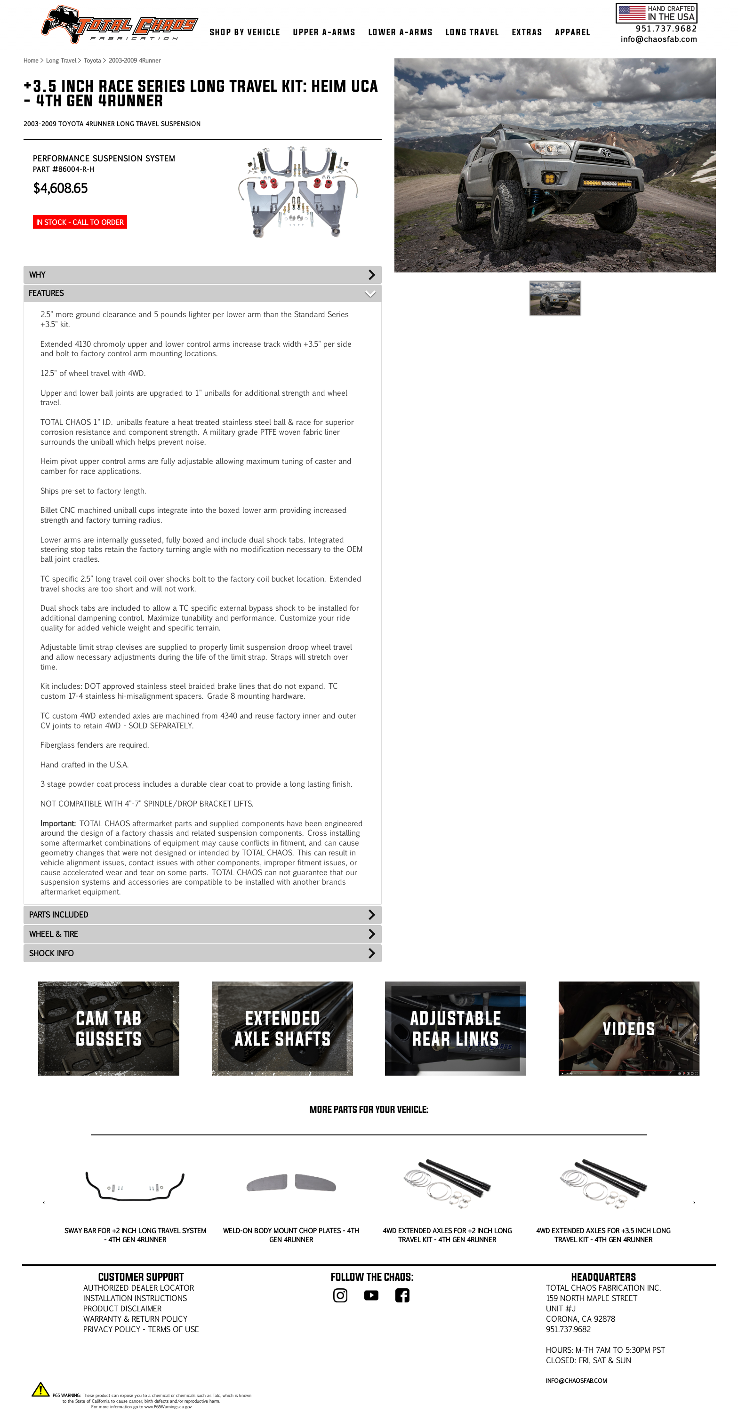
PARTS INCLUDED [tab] (58, 914)
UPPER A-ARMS (324, 32)
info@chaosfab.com (659, 39)
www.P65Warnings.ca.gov (168, 1406)
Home (31, 60)
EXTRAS (527, 32)
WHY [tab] (37, 274)
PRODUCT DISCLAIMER (122, 1308)
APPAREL (573, 32)
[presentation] (44, 1202)
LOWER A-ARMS (401, 32)
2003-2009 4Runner (134, 60)
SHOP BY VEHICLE (245, 32)
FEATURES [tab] (46, 293)
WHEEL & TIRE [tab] (53, 934)
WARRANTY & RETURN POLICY (135, 1319)
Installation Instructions (135, 1298)
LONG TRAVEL (472, 32)
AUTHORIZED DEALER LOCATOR (138, 1288)
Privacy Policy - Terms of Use (141, 1329)
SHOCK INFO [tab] (51, 953)
